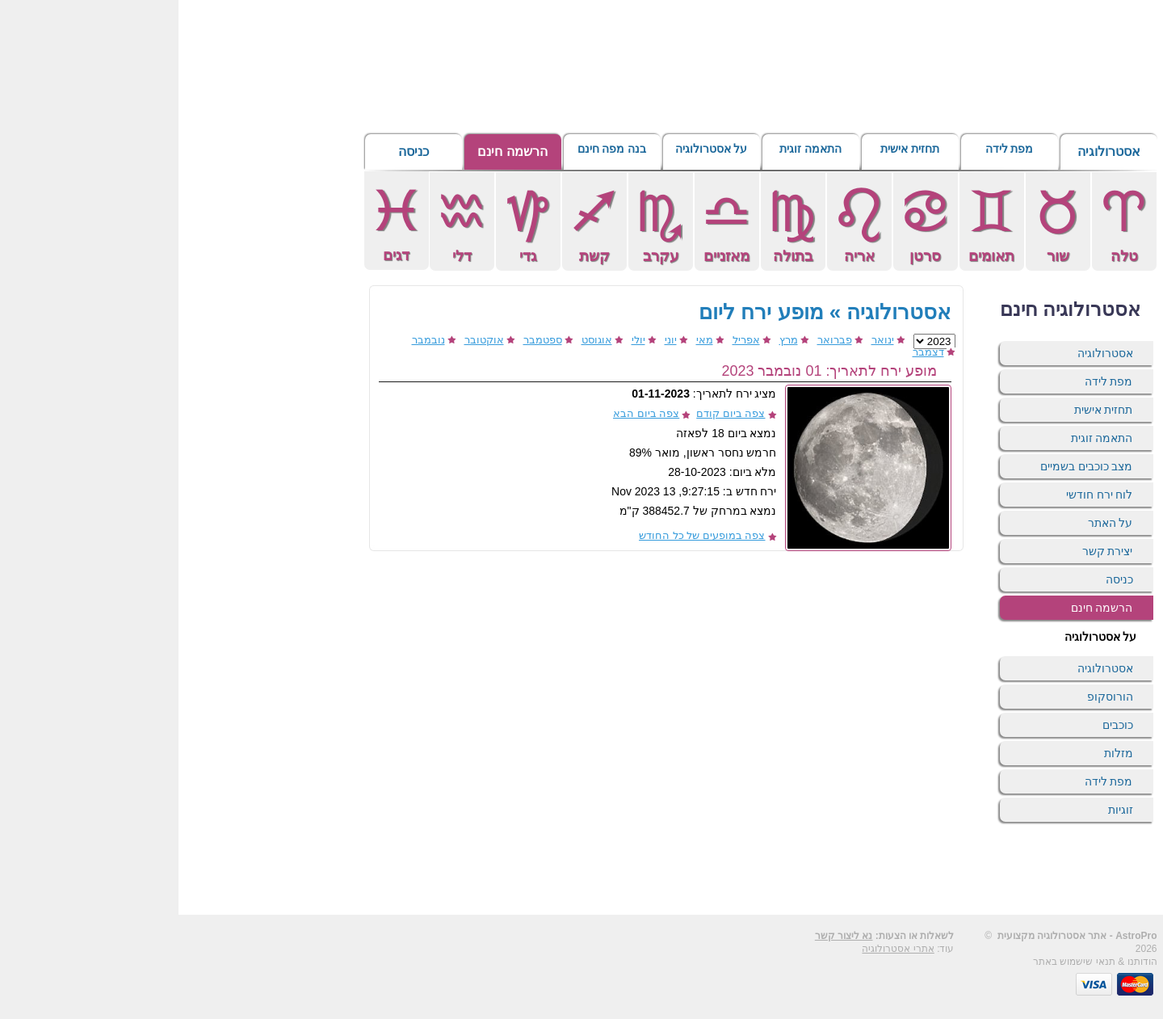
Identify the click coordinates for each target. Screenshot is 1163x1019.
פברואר (656, 340)
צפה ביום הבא (468, 413)
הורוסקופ (932, 696)
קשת (416, 224)
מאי (526, 340)
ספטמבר (364, 340)
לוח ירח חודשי (921, 494)
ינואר (704, 340)
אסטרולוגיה (930, 151)
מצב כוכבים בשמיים (908, 466)
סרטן (747, 224)
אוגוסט (418, 340)
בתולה (614, 224)
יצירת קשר (929, 551)
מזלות (940, 753)
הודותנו (964, 961)
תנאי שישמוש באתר (895, 961)
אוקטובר (305, 340)
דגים (218, 223)
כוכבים (939, 724)
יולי (460, 340)
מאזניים (548, 224)
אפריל (568, 340)
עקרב (482, 224)
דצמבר (750, 352)
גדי (349, 224)
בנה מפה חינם (433, 151)
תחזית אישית (731, 151)
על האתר (932, 522)
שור (879, 224)
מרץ (610, 340)
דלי (283, 224)
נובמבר (250, 340)
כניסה (235, 151)
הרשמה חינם (333, 151)
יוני (492, 340)
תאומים (813, 224)
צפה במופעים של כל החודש (523, 535)
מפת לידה (830, 151)
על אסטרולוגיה (532, 151)
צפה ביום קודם (552, 413)
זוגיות (942, 809)
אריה (681, 224)
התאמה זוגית (632, 151)
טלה (945, 224)
